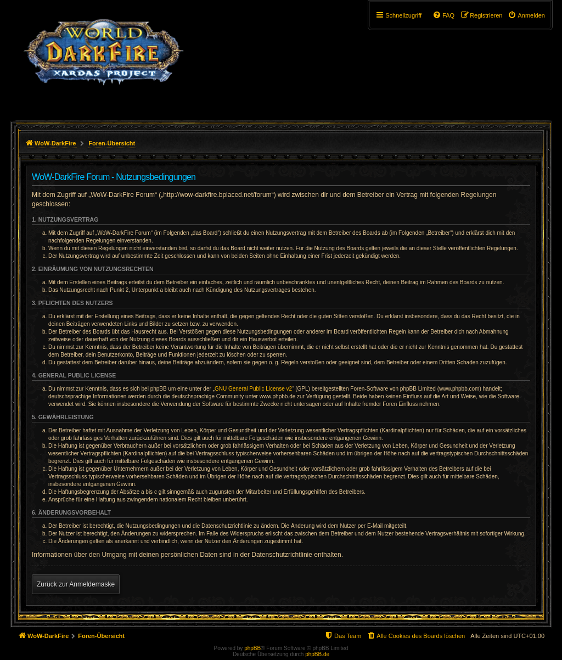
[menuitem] (526, 15)
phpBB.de (317, 654)
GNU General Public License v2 (253, 389)
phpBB (252, 648)
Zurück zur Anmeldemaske (76, 584)
